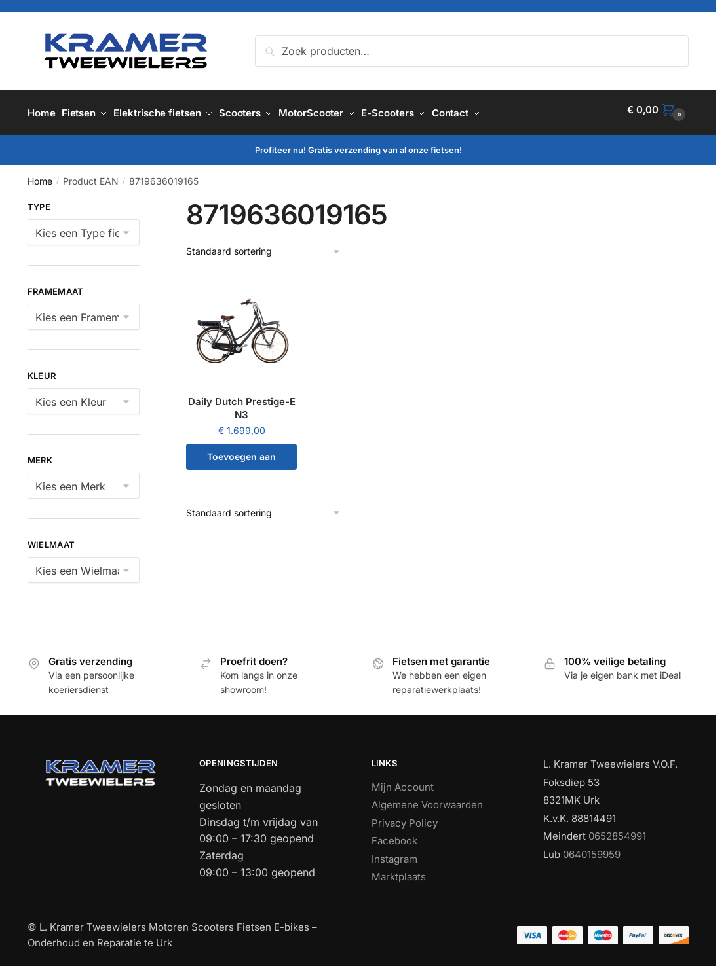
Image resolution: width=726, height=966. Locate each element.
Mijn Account (403, 780)
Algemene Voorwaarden (427, 799)
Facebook (394, 835)
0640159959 (592, 848)
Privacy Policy (405, 816)
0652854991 (617, 830)
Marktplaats (399, 871)
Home (40, 175)
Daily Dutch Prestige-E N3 (242, 402)
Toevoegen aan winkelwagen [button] (241, 454)
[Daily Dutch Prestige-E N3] (241, 325)
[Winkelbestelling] (263, 245)
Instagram (394, 852)
